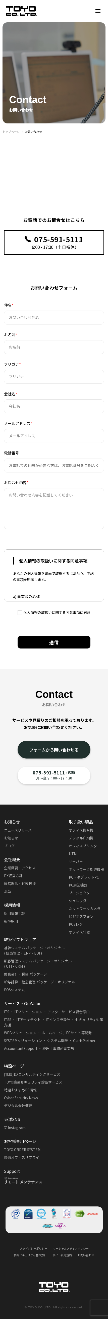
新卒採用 (11, 921)
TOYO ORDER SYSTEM (22, 1149)
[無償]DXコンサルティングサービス (32, 1074)
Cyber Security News (21, 1097)
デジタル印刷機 (81, 837)
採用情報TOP (14, 913)
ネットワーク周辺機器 (86, 869)
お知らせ (11, 837)
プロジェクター (81, 892)
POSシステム (14, 989)
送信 (54, 642)
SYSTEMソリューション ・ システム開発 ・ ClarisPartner (49, 1040)
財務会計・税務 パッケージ (25, 974)
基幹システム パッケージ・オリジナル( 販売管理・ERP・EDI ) (34, 950)
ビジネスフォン (81, 916)
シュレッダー (79, 900)
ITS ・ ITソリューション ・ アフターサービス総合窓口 (47, 1011)
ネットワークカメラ (84, 908)
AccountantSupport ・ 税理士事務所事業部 (39, 1048)
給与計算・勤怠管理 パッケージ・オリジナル (39, 981)
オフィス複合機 (81, 830)
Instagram (15, 1127)
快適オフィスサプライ (21, 1157)
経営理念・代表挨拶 (20, 883)
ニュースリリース (18, 830)
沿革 (7, 891)
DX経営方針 (13, 875)
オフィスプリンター (84, 845)
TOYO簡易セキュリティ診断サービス (33, 1082)
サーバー (76, 861)
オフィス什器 (79, 932)
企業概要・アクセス (19, 867)
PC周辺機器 (78, 885)
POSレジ (76, 924)
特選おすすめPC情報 (20, 1089)
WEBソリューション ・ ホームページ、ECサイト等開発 (48, 1032)
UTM (73, 853)
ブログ (9, 845)
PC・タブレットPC (84, 877)
